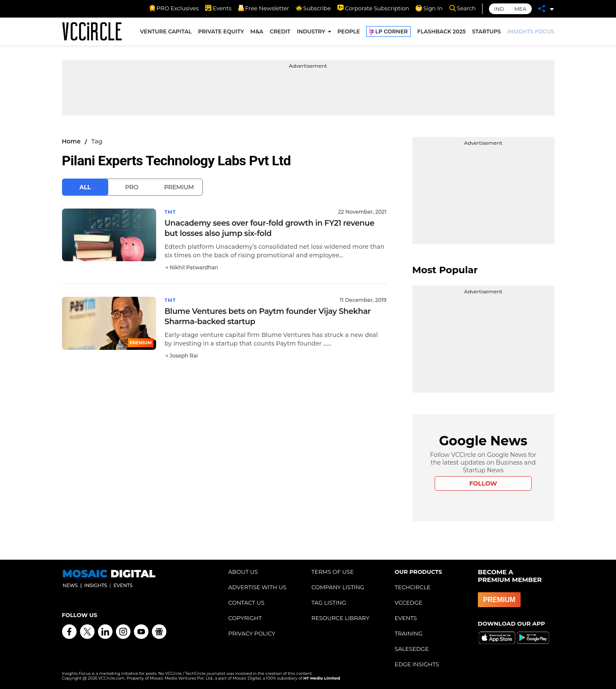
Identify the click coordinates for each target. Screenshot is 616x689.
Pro (131, 187)
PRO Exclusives (173, 8)
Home (71, 141)
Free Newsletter (263, 8)
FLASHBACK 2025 (441, 33)
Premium (179, 187)
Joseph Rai (184, 355)
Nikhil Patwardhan (194, 267)
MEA (520, 9)
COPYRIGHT (245, 617)
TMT (171, 212)
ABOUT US (243, 571)
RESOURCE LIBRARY (340, 617)
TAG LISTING (328, 602)
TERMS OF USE (332, 571)
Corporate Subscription (373, 8)
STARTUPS (486, 33)
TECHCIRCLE (413, 587)
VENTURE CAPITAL (166, 33)
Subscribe (313, 8)
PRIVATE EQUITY (221, 33)
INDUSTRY (311, 33)
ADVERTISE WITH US (257, 587)
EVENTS (406, 617)
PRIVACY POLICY (251, 633)
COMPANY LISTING (337, 587)
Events (218, 8)
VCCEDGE (409, 602)
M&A (256, 33)
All (85, 187)
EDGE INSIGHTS (417, 664)
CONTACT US (246, 602)
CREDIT (280, 33)
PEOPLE (349, 33)
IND (499, 9)
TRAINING (409, 633)
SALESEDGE (412, 648)
